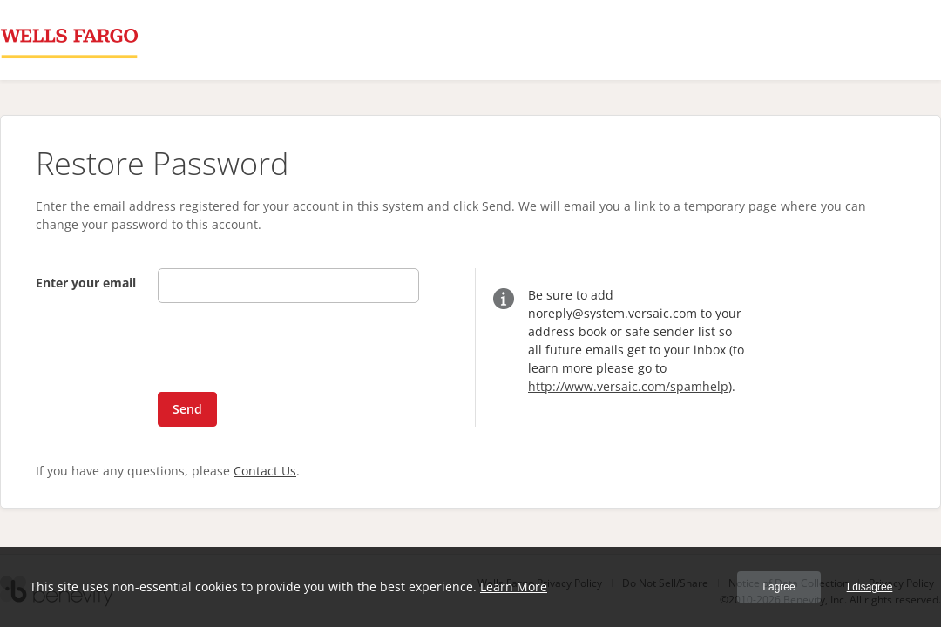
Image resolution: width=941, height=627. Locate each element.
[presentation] (263, 351)
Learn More (513, 586)
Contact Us (265, 470)
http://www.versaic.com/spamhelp (628, 386)
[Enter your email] (288, 285)
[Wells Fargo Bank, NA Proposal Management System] (69, 40)
